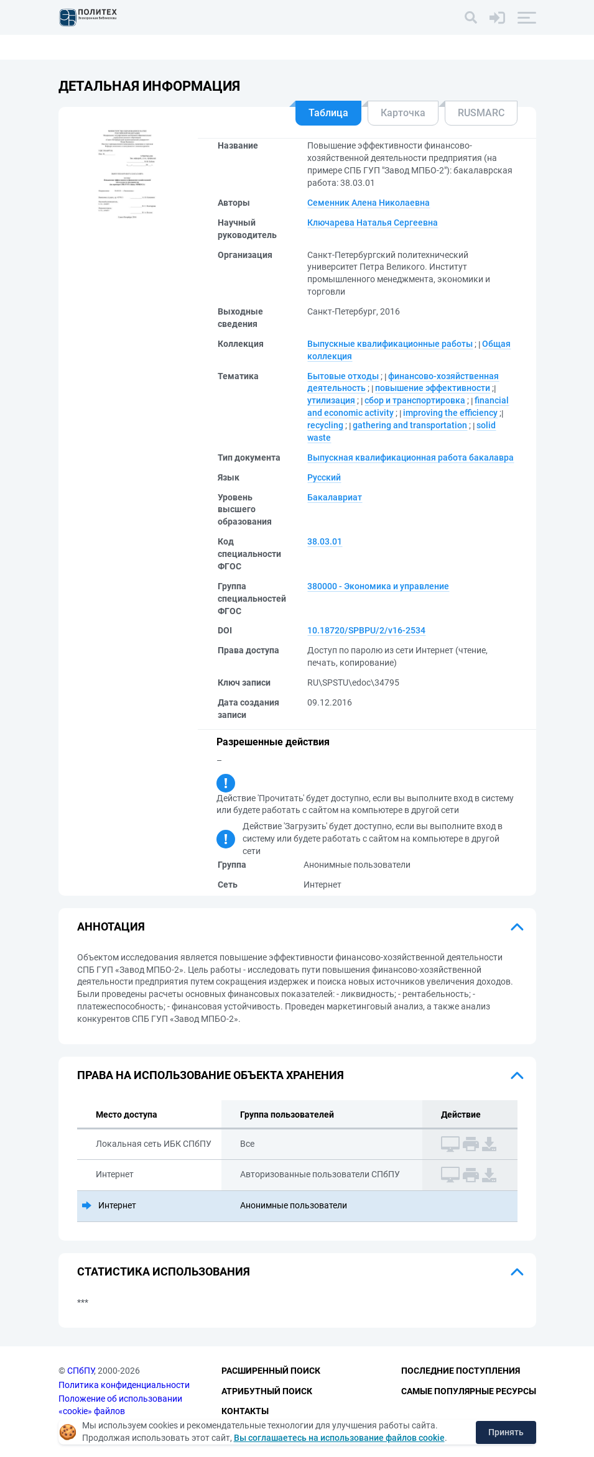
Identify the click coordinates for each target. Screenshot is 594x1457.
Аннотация (111, 926)
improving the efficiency (450, 413)
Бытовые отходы (343, 376)
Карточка (403, 113)
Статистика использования (163, 1271)
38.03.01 (324, 541)
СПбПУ (80, 1371)
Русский (324, 477)
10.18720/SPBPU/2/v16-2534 (366, 630)
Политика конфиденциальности (124, 1385)
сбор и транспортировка (414, 400)
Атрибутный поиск (266, 1391)
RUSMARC (481, 113)
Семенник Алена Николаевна (368, 203)
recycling (325, 425)
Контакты (245, 1411)
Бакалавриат (334, 497)
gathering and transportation (410, 425)
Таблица (328, 113)
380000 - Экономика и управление (378, 586)
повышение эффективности (432, 388)
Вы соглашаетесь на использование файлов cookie (339, 1438)
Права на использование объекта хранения (210, 1075)
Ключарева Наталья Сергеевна (372, 223)
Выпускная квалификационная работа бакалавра (410, 457)
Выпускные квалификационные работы (390, 344)
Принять (506, 1432)
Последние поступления (460, 1371)
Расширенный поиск (270, 1371)
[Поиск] (471, 17)
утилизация (331, 400)
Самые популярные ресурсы (468, 1391)
